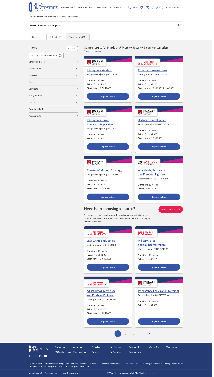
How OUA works (86, 7)
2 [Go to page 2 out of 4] (125, 333)
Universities (153, 347)
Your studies (104, 7)
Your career (171, 347)
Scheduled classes (53, 61)
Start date (53, 88)
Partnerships (135, 347)
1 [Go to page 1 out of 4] (118, 333)
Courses (95, 352)
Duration (53, 102)
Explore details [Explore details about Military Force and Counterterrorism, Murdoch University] (159, 267)
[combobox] (106, 25)
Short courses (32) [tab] (77, 37)
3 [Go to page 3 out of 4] (133, 333)
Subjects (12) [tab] (56, 37)
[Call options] (133, 7)
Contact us (60, 347)
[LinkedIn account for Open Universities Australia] (40, 356)
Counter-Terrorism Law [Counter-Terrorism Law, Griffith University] (152, 70)
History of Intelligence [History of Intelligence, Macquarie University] (152, 120)
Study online (68, 7)
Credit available (53, 109)
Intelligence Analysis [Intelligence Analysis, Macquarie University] (99, 70)
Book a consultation (170, 209)
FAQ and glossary (63, 352)
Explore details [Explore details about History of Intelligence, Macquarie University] (159, 146)
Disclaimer (158, 363)
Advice (117, 7)
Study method (53, 95)
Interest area (53, 68)
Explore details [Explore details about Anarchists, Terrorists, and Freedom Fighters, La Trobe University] (159, 197)
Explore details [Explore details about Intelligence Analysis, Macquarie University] (108, 96)
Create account (173, 7)
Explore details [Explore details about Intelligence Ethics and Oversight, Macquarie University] (159, 321)
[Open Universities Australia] (43, 11)
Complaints (128, 363)
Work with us (79, 352)
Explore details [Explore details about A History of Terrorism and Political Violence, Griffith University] (108, 321)
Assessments (53, 115)
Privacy (167, 363)
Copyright (147, 363)
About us (77, 347)
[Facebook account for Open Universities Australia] (29, 356)
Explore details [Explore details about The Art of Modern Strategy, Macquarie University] (108, 197)
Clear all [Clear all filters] (72, 48)
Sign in (157, 7)
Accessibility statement (111, 363)
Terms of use (177, 363)
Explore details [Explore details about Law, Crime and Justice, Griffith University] (108, 267)
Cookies (138, 363)
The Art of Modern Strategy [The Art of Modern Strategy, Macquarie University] (104, 170)
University (53, 75)
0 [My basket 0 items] (148, 7)
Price (53, 82)
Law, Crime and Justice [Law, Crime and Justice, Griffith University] (101, 240)
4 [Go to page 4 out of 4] (141, 333)
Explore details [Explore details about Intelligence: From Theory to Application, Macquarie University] (108, 146)
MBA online (116, 352)
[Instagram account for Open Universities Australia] (35, 356)
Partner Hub (135, 352)
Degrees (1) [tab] (37, 37)
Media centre (116, 347)
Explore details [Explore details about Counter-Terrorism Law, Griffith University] (159, 96)
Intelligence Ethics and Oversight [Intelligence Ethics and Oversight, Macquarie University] (158, 291)
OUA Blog (97, 347)
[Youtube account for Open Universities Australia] (45, 356)
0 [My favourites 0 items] (142, 7)
